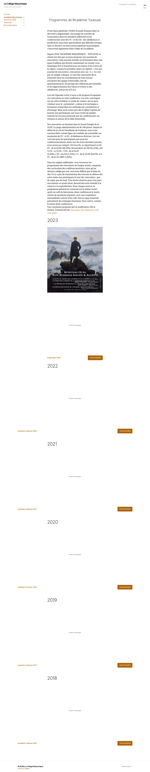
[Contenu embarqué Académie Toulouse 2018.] (75, 710)
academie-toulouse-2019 (28, 665)
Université (8, 23)
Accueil (7, 14)
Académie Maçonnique (13, 17)
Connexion (122, 4)
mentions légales (24, 769)
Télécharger (95, 358)
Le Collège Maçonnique (16, 4)
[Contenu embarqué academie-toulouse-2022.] (75, 398)
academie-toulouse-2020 (28, 587)
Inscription (132, 4)
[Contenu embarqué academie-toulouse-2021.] (75, 476)
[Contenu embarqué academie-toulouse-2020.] (75, 554)
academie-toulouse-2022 (28, 431)
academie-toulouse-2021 (28, 509)
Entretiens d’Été (10, 20)
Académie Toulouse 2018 (28, 743)
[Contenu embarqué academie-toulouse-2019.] (75, 632)
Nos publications (10, 25)
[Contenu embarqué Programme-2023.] (75, 325)
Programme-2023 (54, 358)
